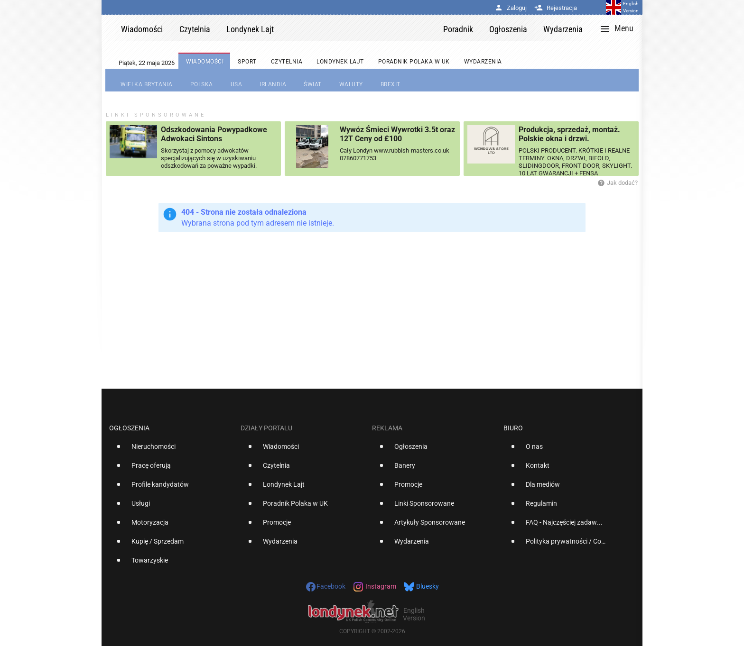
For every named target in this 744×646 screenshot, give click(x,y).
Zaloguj (510, 7)
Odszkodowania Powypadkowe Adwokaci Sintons (214, 134)
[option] (171, 450)
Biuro (513, 428)
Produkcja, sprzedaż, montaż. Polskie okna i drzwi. (569, 134)
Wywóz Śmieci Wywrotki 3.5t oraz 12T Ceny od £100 (397, 134)
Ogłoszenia (129, 428)
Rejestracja (555, 7)
